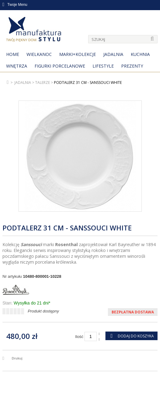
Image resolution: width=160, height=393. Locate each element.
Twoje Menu (14, 4)
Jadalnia (113, 54)
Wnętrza (16, 66)
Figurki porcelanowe (60, 66)
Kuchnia (140, 54)
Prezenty (132, 66)
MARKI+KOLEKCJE (77, 54)
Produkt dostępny (43, 311)
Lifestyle (103, 66)
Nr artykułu (12, 276)
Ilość (79, 337)
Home (12, 54)
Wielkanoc (39, 54)
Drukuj (17, 358)
